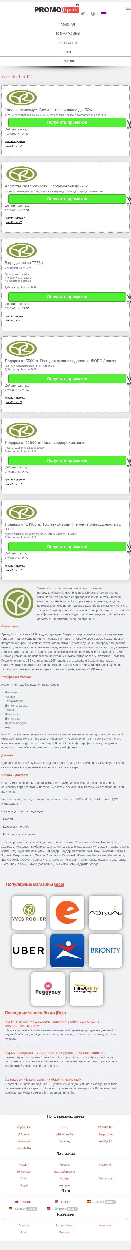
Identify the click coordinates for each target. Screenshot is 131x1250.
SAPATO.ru (105, 1127)
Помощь (64, 1232)
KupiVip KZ (105, 1141)
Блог (24, 1232)
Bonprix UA (105, 1134)
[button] (85, 14)
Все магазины (64, 1225)
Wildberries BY (64, 1134)
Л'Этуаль (23, 1134)
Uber (65, 1127)
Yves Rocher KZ (14, 146)
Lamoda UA (24, 1148)
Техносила (23, 1141)
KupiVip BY (24, 1127)
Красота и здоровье (15, 141)
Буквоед (64, 1141)
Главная (24, 1225)
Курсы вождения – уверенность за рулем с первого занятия (55, 1053)
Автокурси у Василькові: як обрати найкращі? (43, 1079)
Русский (23, 1201)
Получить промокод (67, 122)
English (62, 1201)
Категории (105, 1225)
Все (59, 884)
